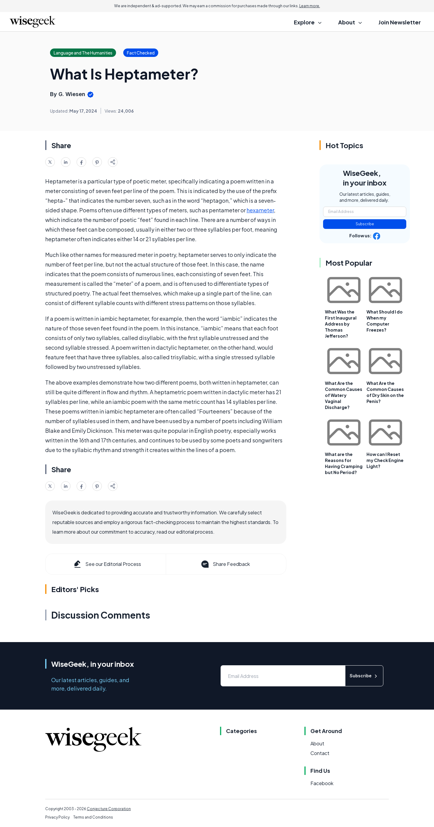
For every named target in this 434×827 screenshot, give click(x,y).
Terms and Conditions (93, 817)
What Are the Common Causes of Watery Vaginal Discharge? (343, 395)
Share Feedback (225, 564)
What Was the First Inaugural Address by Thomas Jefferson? (341, 324)
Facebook (321, 783)
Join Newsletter (400, 22)
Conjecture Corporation (109, 809)
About (317, 743)
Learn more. (309, 6)
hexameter (260, 210)
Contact (319, 753)
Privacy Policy (57, 817)
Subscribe (365, 224)
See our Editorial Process (107, 564)
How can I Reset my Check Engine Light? (385, 460)
